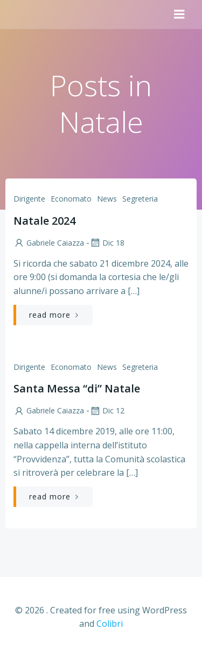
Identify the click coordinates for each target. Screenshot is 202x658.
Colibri (109, 624)
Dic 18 (106, 243)
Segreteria (140, 199)
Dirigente (29, 199)
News (107, 199)
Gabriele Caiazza (48, 243)
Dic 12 (106, 410)
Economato (71, 199)
